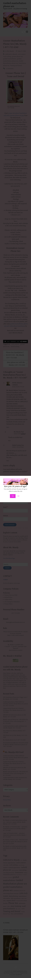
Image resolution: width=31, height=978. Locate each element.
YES (13, 496)
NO (18, 496)
